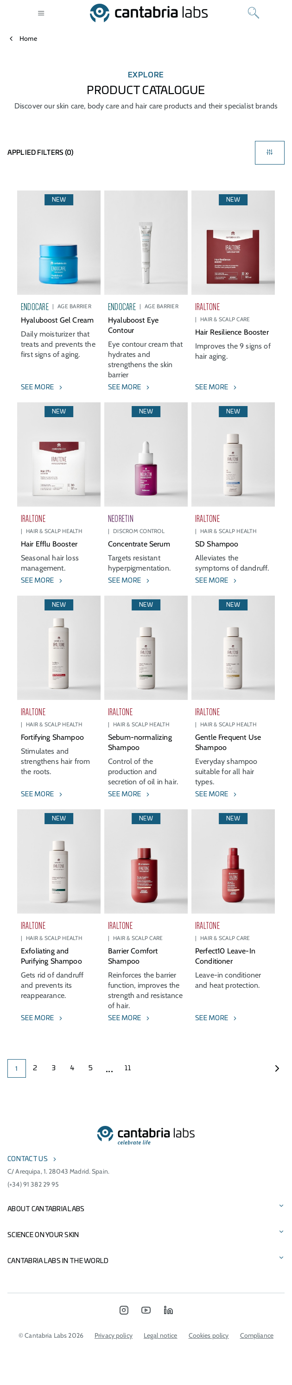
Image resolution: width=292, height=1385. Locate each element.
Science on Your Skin (43, 1235)
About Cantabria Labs (46, 1209)
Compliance (256, 1335)
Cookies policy (209, 1335)
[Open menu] (41, 13)
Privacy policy (114, 1335)
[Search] (253, 13)
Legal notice (161, 1335)
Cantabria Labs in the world (58, 1261)
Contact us (27, 1159)
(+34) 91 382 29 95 (33, 1184)
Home (28, 38)
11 (128, 1068)
